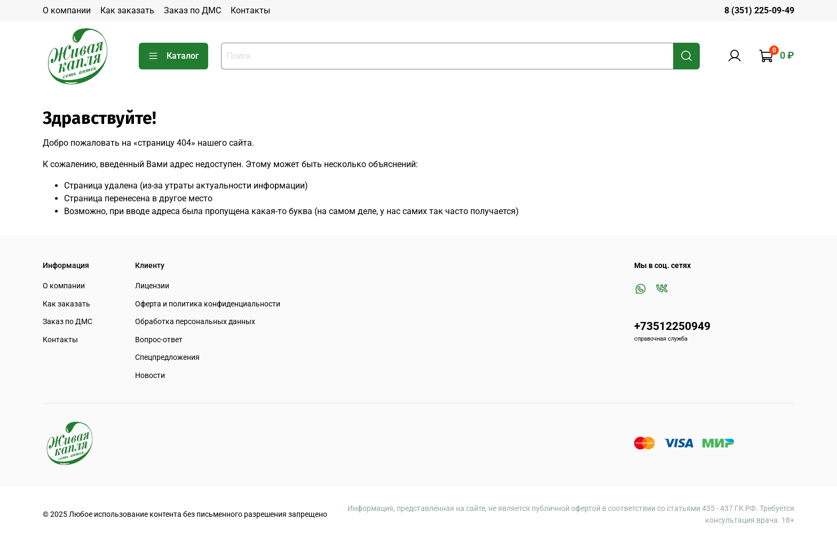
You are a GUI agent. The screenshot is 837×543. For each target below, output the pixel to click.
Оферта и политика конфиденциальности (207, 304)
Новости (150, 375)
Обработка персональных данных (195, 321)
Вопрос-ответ (159, 339)
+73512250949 (672, 326)
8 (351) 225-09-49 (759, 10)
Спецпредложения (167, 357)
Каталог (173, 56)
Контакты (250, 10)
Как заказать (127, 10)
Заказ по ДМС (192, 10)
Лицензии (152, 285)
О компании (67, 10)
